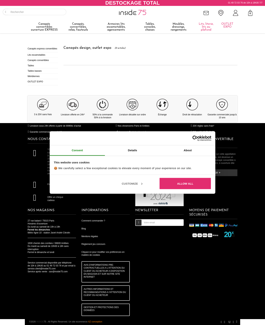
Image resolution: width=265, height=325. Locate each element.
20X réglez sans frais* (202, 126)
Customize (132, 183)
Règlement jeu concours (93, 244)
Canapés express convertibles (42, 48)
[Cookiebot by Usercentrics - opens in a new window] (195, 138)
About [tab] (188, 150)
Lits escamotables (36, 55)
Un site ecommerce (85, 321)
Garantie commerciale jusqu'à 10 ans (47, 132)
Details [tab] (132, 150)
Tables (31, 65)
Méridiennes (34, 76)
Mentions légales (90, 236)
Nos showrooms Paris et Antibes (132, 126)
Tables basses (35, 71)
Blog (84, 228)
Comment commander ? (93, 220)
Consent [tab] (77, 150)
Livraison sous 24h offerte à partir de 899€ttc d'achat (54, 126)
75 (41, 321)
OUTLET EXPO (35, 81)
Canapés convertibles (38, 60)
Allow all (185, 183)
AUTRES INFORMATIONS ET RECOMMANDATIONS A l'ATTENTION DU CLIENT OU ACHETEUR (105, 292)
